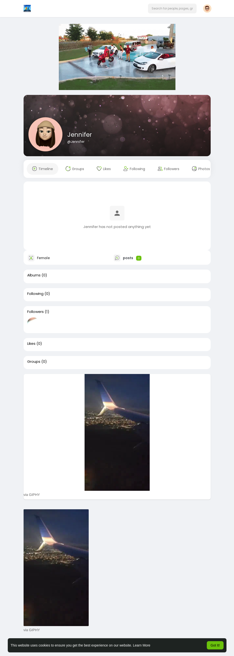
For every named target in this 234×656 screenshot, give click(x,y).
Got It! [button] (215, 645)
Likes (31, 344)
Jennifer (79, 134)
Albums (34, 275)
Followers (35, 312)
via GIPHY (32, 495)
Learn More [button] (141, 645)
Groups (33, 362)
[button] (172, 8)
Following (35, 294)
